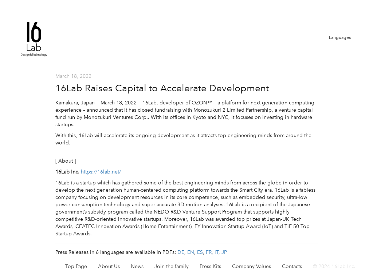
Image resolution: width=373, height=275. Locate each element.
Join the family (171, 266)
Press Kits (210, 266)
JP (224, 252)
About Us (109, 266)
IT (217, 252)
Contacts (292, 266)
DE (180, 252)
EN (190, 252)
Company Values (251, 266)
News (137, 266)
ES (200, 252)
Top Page (76, 266)
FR (209, 252)
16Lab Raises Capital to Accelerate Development (162, 88)
